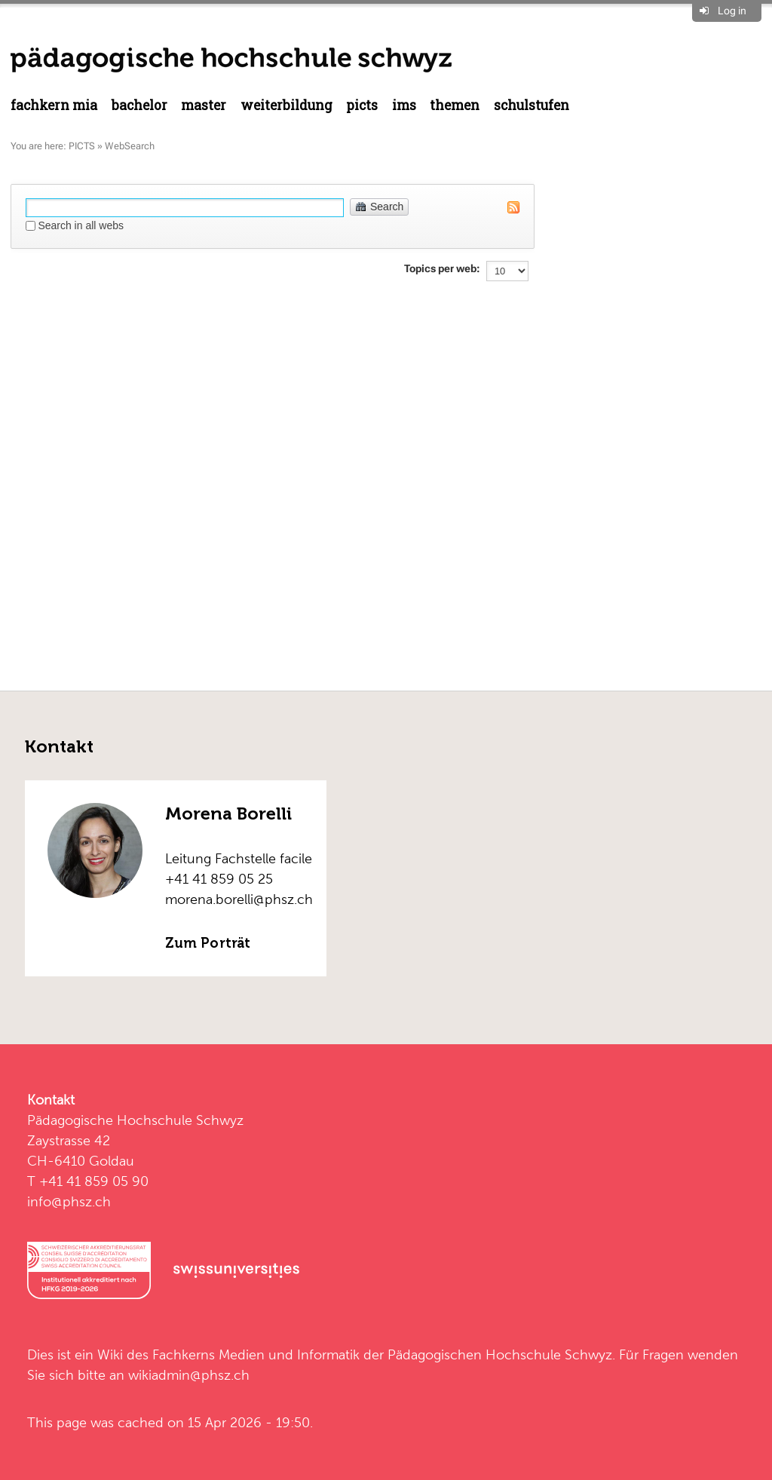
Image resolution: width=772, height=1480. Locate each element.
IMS (404, 105)
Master (203, 105)
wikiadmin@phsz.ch (189, 1375)
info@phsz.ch (69, 1201)
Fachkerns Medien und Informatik (256, 1354)
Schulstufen (531, 105)
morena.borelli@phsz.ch (239, 899)
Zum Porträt (207, 943)
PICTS (362, 105)
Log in (732, 11)
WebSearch (130, 146)
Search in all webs (81, 225)
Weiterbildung (286, 105)
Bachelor (139, 105)
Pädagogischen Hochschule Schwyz (500, 1354)
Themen (454, 105)
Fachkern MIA (54, 105)
